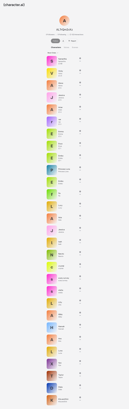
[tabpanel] (64, 228)
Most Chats (53, 53)
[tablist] (64, 47)
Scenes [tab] (75, 47)
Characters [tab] (56, 47)
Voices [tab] (66, 47)
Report (72, 41)
